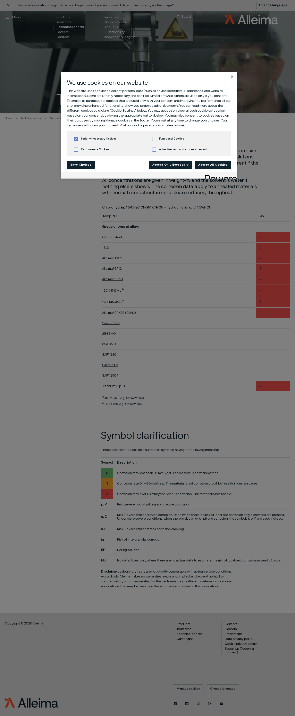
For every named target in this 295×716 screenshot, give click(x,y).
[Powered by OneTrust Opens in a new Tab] (219, 176)
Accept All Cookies (213, 164)
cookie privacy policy (148, 125)
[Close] (232, 76)
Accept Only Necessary (170, 164)
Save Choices (80, 164)
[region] (149, 125)
